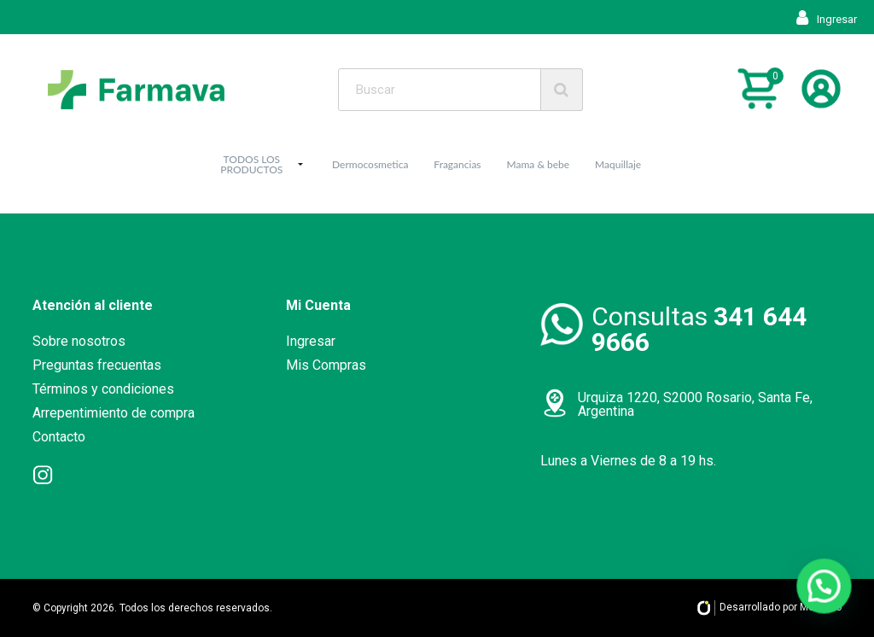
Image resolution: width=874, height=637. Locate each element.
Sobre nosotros (78, 341)
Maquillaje (618, 164)
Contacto (58, 437)
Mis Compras (326, 365)
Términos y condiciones (103, 389)
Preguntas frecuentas (96, 365)
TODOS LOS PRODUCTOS (251, 164)
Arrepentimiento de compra (113, 413)
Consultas (699, 329)
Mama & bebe (538, 164)
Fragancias (457, 164)
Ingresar (826, 19)
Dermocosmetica (370, 164)
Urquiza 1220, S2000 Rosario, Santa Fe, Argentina (695, 404)
